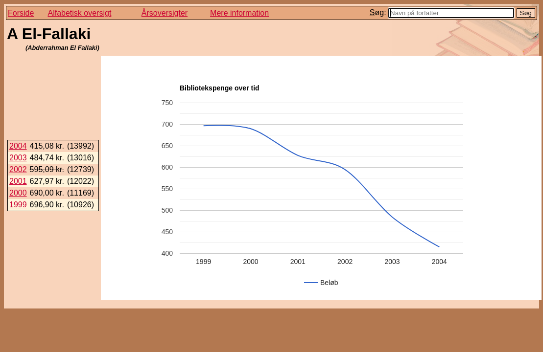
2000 (18, 193)
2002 (18, 169)
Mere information (239, 13)
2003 (18, 158)
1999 (18, 204)
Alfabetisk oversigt (80, 13)
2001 (18, 181)
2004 (18, 146)
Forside (21, 13)
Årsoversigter (165, 13)
